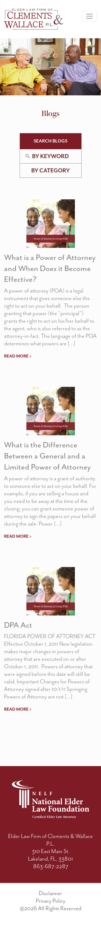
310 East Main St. (50, 851)
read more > (18, 356)
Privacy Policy (50, 900)
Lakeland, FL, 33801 (50, 858)
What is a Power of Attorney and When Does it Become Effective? (50, 268)
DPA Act (18, 625)
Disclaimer (50, 893)
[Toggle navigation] (89, 16)
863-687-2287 (50, 866)
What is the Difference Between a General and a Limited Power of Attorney (47, 456)
